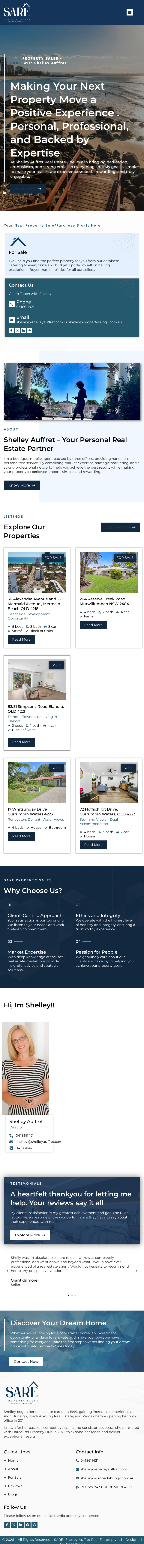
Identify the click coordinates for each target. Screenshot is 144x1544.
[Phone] (12, 300)
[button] (130, 12)
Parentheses (75, 1540)
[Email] (12, 315)
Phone (23, 297)
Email (22, 313)
